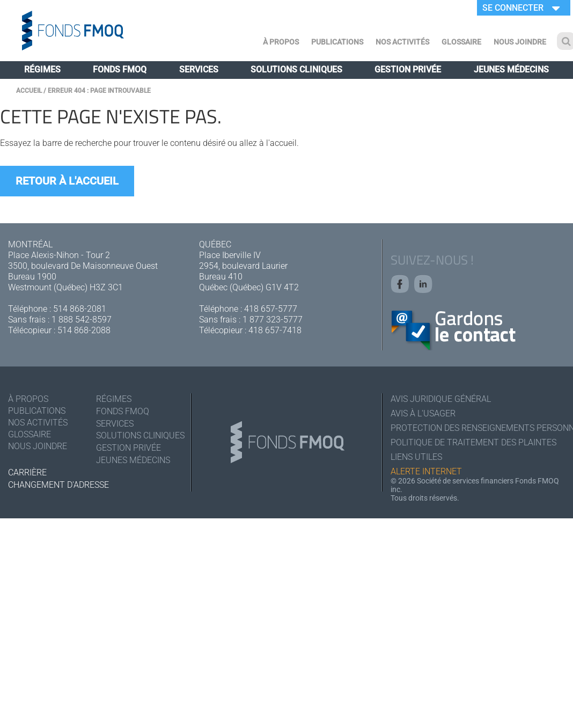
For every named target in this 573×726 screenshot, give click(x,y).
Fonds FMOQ (119, 69)
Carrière (27, 472)
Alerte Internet (426, 471)
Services (198, 69)
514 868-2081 (79, 309)
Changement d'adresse (58, 485)
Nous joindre (520, 42)
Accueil (29, 90)
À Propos (281, 42)
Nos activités (402, 42)
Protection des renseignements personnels (478, 428)
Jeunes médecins (511, 69)
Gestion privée (407, 69)
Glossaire (461, 42)
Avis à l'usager (423, 413)
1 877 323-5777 (273, 319)
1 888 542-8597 (82, 319)
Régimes (42, 69)
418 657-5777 (270, 309)
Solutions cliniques (296, 69)
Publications (337, 42)
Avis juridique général (441, 399)
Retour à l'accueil (67, 180)
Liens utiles (416, 457)
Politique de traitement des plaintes (473, 442)
